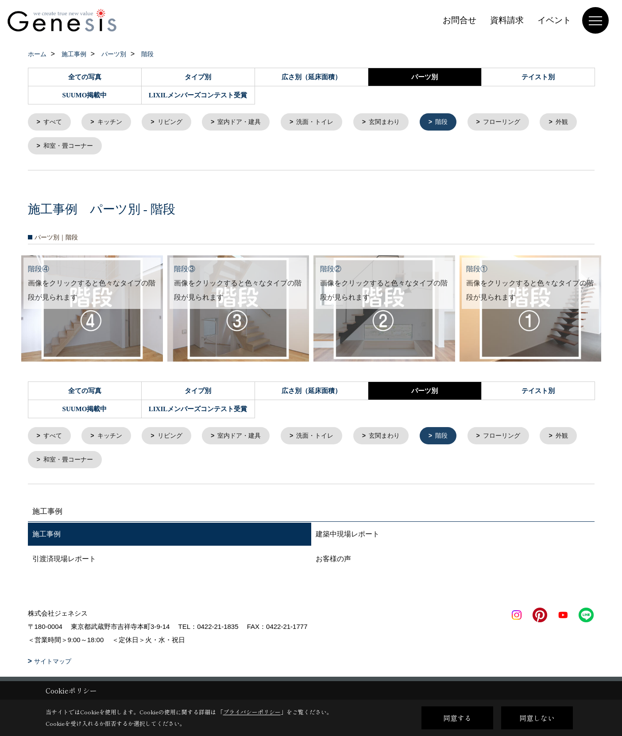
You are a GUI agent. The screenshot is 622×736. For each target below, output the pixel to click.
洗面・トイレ (327, 122)
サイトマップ (52, 664)
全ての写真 (84, 77)
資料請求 (507, 20)
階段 (458, 122)
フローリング (521, 122)
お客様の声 (333, 562)
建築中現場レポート (347, 537)
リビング (175, 122)
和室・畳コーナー (119, 147)
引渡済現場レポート (64, 562)
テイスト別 (538, 77)
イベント (554, 20)
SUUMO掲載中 (84, 95)
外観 (50, 147)
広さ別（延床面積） (311, 77)
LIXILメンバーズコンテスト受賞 (198, 95)
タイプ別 (198, 77)
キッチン (113, 122)
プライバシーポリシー (252, 712)
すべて (54, 122)
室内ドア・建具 (247, 122)
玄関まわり (399, 122)
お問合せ (459, 20)
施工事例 (46, 537)
